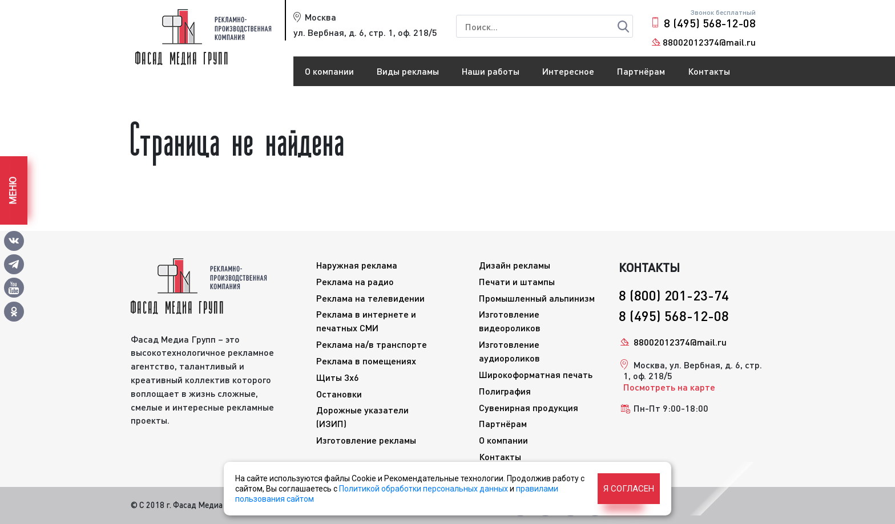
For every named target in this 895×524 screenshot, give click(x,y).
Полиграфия (505, 390)
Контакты (709, 71)
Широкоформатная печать (535, 374)
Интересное (568, 71)
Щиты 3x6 (337, 377)
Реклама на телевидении (370, 298)
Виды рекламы (408, 71)
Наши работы (490, 71)
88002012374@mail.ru (709, 41)
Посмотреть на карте (669, 386)
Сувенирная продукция (528, 407)
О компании (329, 71)
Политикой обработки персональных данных (423, 488)
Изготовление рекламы (366, 439)
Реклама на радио (355, 281)
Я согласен (628, 489)
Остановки (339, 393)
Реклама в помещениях (366, 360)
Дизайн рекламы (514, 264)
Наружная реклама (356, 264)
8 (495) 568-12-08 (710, 23)
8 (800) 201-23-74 (674, 295)
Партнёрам (641, 71)
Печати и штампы (517, 281)
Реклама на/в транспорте (371, 344)
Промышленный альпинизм (537, 298)
